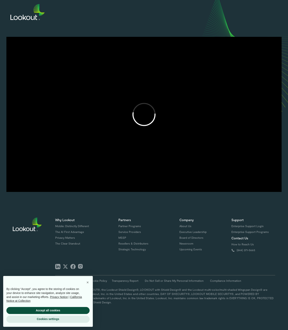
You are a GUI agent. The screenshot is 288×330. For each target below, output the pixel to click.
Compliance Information (225, 280)
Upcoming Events (190, 249)
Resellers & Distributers (133, 243)
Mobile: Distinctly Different (72, 226)
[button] (87, 282)
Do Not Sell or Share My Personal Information (174, 280)
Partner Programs (129, 226)
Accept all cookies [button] (48, 310)
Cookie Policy (98, 280)
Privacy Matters (65, 237)
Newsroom (186, 243)
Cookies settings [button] (48, 319)
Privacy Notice (59, 297)
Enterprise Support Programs (250, 232)
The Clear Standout (67, 243)
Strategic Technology (132, 249)
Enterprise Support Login (247, 226)
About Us (185, 226)
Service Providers (129, 232)
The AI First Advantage (69, 232)
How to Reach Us (242, 244)
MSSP (122, 237)
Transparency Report (125, 280)
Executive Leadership (193, 232)
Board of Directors (191, 237)
